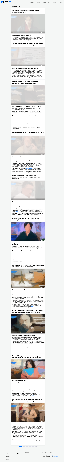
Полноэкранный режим (43, 32)
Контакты (54, 2)
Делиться (44, 32)
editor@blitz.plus (51, 455)
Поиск (49, 2)
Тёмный (61, 2)
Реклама (44, 2)
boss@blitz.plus (55, 456)
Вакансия (32, 2)
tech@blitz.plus (52, 457)
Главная (9, 453)
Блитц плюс (6, 2)
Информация (41, 32)
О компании (38, 2)
